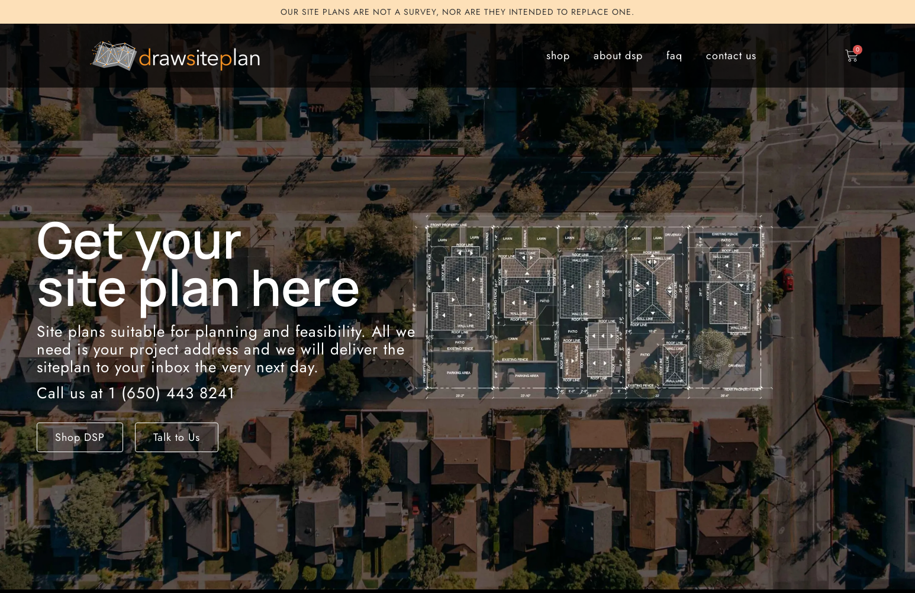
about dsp (618, 55)
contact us (731, 55)
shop (558, 55)
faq (674, 55)
